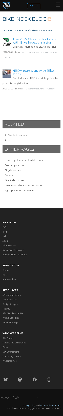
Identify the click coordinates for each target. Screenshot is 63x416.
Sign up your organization (19, 190)
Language (4, 397)
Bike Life (48, 52)
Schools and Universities (14, 342)
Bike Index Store (14, 180)
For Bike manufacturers (33, 52)
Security (6, 308)
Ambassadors (9, 279)
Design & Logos (10, 304)
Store (5, 274)
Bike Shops (8, 338)
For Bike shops (51, 88)
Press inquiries (9, 360)
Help (5, 236)
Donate (9, 175)
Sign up (34, 6)
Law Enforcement (11, 351)
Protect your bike (15, 165)
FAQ (5, 227)
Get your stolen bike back (15, 254)
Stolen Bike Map (10, 322)
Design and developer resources (24, 185)
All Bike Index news (16, 135)
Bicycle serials (13, 170)
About (8, 140)
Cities (5, 347)
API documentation (12, 295)
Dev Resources (10, 299)
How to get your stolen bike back (24, 160)
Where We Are (9, 245)
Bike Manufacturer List (13, 313)
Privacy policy (29, 405)
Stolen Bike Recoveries (13, 250)
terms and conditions (50, 405)
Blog (5, 231)
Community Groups (12, 356)
